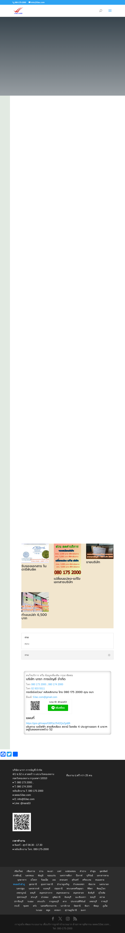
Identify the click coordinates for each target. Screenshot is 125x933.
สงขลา (57, 910)
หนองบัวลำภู (19, 884)
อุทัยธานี (56, 897)
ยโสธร (34, 880)
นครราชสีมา (66, 875)
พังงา (87, 906)
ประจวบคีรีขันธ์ (78, 901)
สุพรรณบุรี (22, 897)
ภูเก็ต (105, 906)
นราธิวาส (65, 906)
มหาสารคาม (103, 875)
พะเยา (50, 871)
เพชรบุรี (93, 901)
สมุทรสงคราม (62, 893)
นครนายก (104, 884)
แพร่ (59, 871)
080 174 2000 (55, 684)
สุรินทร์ (75, 880)
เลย (54, 880)
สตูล (48, 910)
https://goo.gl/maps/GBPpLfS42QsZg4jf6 (48, 723)
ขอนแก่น (51, 875)
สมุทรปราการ (45, 893)
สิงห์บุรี (91, 893)
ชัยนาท (91, 884)
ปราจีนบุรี (18, 901)
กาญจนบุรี (54, 901)
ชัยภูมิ (40, 875)
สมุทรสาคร (78, 893)
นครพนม (29, 875)
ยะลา (83, 910)
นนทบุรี (46, 888)
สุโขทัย (101, 893)
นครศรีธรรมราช (48, 906)
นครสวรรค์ (34, 888)
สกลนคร (64, 880)
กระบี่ (16, 906)
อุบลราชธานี (47, 884)
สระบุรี (34, 897)
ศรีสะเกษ (86, 880)
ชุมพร (26, 906)
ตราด (102, 897)
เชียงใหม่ (18, 871)
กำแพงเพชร (78, 884)
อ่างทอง (44, 897)
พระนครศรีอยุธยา (75, 888)
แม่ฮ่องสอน (70, 871)
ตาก (65, 901)
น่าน (41, 871)
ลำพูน (93, 871)
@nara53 (62, 702)
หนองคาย (99, 880)
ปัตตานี (77, 906)
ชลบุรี (92, 897)
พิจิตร (90, 888)
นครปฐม (20, 888)
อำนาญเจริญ (63, 884)
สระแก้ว (41, 901)
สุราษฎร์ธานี (71, 910)
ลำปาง (83, 871)
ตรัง (35, 906)
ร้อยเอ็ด (44, 880)
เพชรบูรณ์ (21, 893)
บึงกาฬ (79, 875)
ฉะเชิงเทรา (80, 897)
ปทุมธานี (58, 888)
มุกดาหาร (21, 880)
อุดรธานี (33, 884)
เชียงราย (31, 871)
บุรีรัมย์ (89, 875)
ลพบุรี (32, 893)
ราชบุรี (104, 901)
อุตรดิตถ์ (103, 871)
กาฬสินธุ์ (17, 875)
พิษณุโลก (101, 888)
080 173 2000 (38, 684)
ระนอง (39, 910)
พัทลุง (96, 906)
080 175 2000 (73, 692)
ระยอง (30, 901)
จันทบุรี (67, 897)
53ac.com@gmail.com (45, 697)
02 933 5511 (38, 688)
